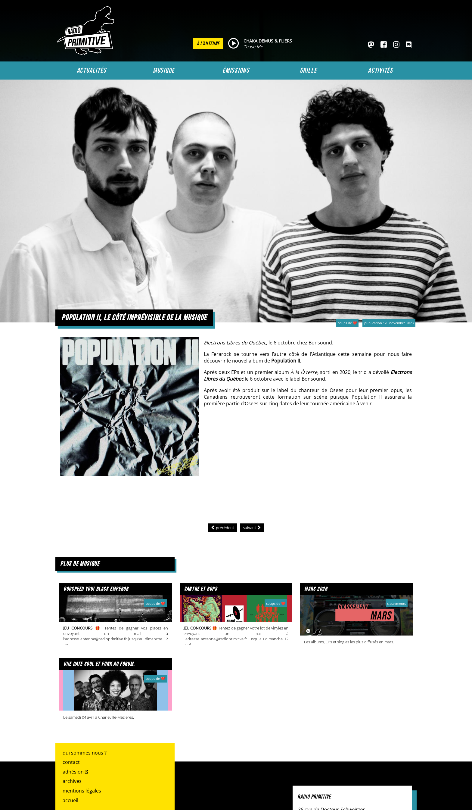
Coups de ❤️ (347, 323)
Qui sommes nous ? (85, 752)
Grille (308, 70)
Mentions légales (82, 790)
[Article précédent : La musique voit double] (222, 527)
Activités (380, 70)
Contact (71, 762)
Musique (164, 70)
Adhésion (73, 771)
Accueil (70, 800)
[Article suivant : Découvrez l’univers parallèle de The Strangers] (252, 527)
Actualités (92, 70)
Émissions (236, 70)
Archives (72, 781)
